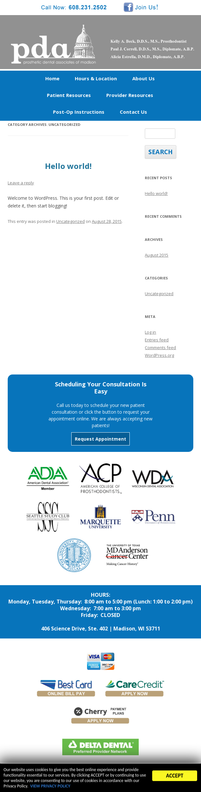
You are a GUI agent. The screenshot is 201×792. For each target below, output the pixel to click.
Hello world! (68, 166)
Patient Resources (69, 95)
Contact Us (133, 112)
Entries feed (157, 340)
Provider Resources (129, 95)
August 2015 (156, 255)
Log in (150, 332)
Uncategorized (70, 221)
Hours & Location (96, 78)
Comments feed (160, 347)
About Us (143, 78)
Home (52, 78)
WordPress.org (159, 355)
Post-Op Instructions (78, 112)
